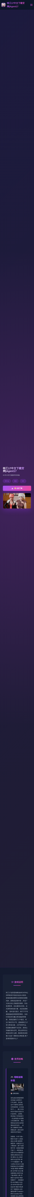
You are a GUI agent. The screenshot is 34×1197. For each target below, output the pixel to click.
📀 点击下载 (17, 488)
